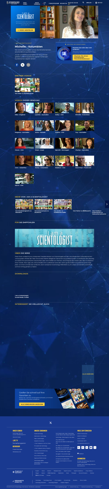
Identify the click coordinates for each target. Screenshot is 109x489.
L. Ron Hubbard (57, 480)
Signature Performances (40, 458)
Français (48, 475)
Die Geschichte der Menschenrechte (64, 456)
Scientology (38, 480)
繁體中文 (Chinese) (40, 475)
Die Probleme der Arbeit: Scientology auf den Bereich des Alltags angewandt (65, 434)
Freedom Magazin (65, 482)
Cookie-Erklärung (74, 486)
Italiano (43, 473)
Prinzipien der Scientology (40, 445)
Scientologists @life (39, 460)
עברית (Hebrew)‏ (89, 470)
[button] (107, 204)
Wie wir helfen (83, 480)
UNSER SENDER (25, 3)
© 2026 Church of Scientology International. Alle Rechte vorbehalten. (24, 486)
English (37, 470)
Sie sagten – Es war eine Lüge (63, 454)
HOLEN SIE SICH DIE (73, 3)
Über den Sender (17, 437)
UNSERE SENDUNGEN (37, 3)
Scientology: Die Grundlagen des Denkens (41, 463)
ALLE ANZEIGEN (88, 374)
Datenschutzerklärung (86, 486)
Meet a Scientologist (39, 438)
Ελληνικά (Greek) (57, 470)
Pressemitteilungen (17, 449)
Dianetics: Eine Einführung (40, 450)
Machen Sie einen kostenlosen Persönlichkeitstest (82, 57)
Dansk (43, 470)
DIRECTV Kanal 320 (82, 433)
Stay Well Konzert (60, 439)
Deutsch (49, 470)
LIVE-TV (45, 3)
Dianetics (75, 480)
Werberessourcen (17, 451)
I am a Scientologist (39, 453)
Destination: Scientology (40, 436)
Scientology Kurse (48, 480)
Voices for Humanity (39, 441)
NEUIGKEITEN (63, 3)
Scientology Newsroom (41, 482)
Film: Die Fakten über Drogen (63, 451)
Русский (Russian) (83, 473)
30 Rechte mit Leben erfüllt (62, 458)
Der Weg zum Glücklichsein (62, 445)
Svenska (92, 473)
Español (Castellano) (78, 470)
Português (74, 473)
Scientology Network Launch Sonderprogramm (19, 434)
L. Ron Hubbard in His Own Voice (42, 443)
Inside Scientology (38, 433)
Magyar (37, 473)
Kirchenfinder (67, 480)
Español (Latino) (67, 470)
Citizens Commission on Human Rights (64, 461)
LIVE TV (15, 440)
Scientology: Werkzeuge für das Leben (65, 437)
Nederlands (60, 473)
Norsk (67, 473)
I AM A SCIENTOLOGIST (23, 43)
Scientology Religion (53, 482)
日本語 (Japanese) (52, 473)
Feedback (81, 453)
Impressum (98, 486)
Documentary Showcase (40, 455)
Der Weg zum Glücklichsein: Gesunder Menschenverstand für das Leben (65, 448)
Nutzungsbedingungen (61, 486)
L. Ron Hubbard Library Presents (42, 448)
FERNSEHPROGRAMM (54, 3)
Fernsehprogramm (19, 443)
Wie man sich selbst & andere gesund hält (65, 442)
